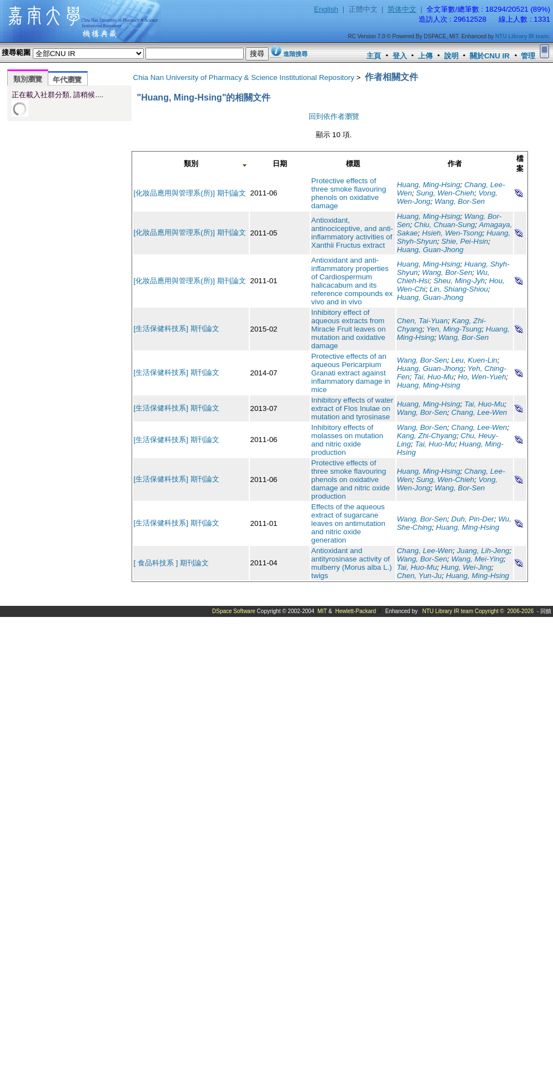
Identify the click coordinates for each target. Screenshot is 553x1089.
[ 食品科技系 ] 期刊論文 (171, 563)
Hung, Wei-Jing (466, 567)
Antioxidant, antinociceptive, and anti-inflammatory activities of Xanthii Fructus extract (352, 232)
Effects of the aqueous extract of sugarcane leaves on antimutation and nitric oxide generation (348, 523)
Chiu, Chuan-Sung (444, 224)
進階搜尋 (295, 54)
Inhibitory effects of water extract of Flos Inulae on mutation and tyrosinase (352, 408)
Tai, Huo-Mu (434, 377)
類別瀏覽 (27, 79)
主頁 (373, 56)
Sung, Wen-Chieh (445, 193)
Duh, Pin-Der (472, 519)
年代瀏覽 (67, 80)
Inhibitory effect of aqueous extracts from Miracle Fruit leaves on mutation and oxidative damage (348, 329)
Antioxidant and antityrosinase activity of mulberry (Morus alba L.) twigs (351, 563)
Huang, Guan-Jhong (430, 249)
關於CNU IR (490, 56)
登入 (400, 56)
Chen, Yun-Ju (419, 575)
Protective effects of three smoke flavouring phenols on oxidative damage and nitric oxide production (350, 479)
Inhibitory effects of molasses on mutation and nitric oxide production (347, 439)
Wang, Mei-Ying (477, 559)
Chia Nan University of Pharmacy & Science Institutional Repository (244, 77)
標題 (353, 163)
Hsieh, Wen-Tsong (452, 233)
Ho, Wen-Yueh (482, 377)
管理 (528, 56)
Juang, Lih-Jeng (483, 550)
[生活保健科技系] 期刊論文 (176, 328)
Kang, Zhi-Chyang (426, 435)
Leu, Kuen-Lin (474, 360)
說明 (451, 56)
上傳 (425, 56)
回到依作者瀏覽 (334, 116)
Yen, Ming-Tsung (454, 329)
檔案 (520, 163)
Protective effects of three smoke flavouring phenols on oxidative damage (348, 193)
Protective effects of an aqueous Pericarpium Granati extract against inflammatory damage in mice (350, 373)
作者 (455, 163)
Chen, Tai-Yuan (422, 321)
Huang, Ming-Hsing (428, 184)
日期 (280, 163)
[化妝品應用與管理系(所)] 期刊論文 (190, 193)
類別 (191, 163)
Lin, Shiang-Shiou (459, 289)
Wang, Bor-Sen (460, 201)
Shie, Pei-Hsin (464, 241)
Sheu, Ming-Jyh (459, 281)
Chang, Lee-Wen (479, 412)
